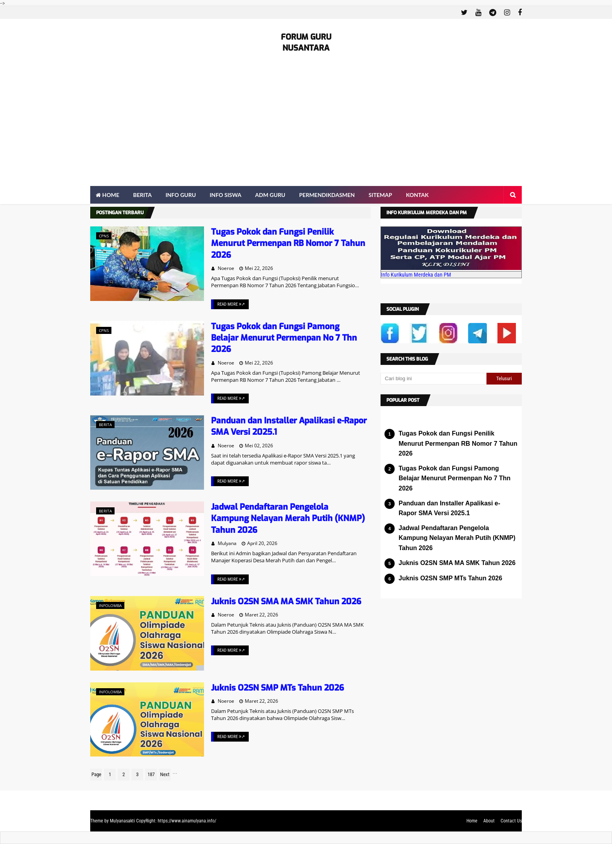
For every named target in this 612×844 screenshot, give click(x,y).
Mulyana (227, 543)
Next (164, 774)
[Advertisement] (306, 127)
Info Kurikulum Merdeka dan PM (416, 275)
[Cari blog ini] (433, 379)
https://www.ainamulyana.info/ (187, 821)
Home (471, 821)
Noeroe (226, 268)
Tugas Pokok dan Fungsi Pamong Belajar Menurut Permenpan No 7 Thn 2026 (284, 338)
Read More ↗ (231, 304)
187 (151, 774)
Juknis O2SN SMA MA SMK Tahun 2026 (286, 601)
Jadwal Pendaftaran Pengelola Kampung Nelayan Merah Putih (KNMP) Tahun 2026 (288, 518)
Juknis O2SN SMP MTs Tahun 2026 (277, 687)
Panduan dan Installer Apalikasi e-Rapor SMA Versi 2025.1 (449, 508)
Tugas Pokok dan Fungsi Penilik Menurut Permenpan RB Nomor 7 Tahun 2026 (288, 243)
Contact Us (511, 821)
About (489, 821)
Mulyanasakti (122, 821)
